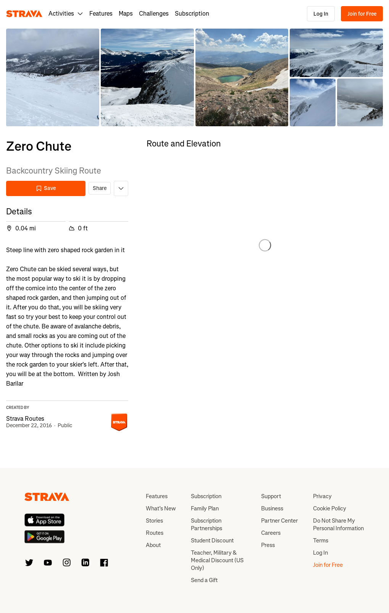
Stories (154, 521)
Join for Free (361, 14)
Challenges (154, 14)
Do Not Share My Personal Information (338, 524)
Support (271, 496)
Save (46, 188)
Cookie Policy (329, 508)
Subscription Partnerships (206, 524)
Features (101, 14)
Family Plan (205, 508)
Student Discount (212, 540)
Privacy (322, 496)
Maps (126, 14)
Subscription (192, 14)
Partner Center (279, 521)
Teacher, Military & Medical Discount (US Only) (217, 560)
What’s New (161, 508)
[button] (52, 77)
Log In (320, 14)
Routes (154, 533)
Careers (271, 533)
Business (272, 508)
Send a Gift (204, 580)
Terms (320, 540)
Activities (65, 14)
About (153, 545)
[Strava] (24, 14)
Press (268, 545)
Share (100, 188)
